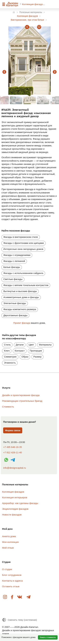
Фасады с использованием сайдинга (23, 273)
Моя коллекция (10, 542)
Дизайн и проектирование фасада (20, 395)
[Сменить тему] (19, 620)
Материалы (45, 344)
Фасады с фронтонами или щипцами (23, 243)
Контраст (20, 350)
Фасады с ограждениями (16, 255)
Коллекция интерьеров (14, 497)
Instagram (5, 597)
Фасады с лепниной (14, 261)
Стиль (7, 344)
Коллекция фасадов (33, 4)
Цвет (31, 344)
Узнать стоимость (48, 637)
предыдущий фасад (4, 72)
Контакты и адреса (12, 580)
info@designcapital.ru (14, 467)
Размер (37, 356)
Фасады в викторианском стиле (20, 237)
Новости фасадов (12, 514)
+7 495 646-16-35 (12, 447)
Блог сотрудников (11, 575)
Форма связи (12, 430)
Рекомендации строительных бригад (22, 401)
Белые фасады (11, 267)
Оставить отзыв (10, 586)
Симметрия (10, 356)
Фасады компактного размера (19, 309)
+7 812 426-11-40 (12, 452)
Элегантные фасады (14, 303)
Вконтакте (20, 597)
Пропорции (36, 350)
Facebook (12, 597)
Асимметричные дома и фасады (21, 297)
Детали (20, 344)
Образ (25, 356)
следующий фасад (55, 72)
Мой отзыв (8, 547)
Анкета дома (9, 536)
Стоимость (8, 406)
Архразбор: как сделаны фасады (20, 503)
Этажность (10, 362)
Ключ (7, 350)
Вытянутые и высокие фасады (20, 291)
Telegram (28, 597)
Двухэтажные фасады (15, 315)
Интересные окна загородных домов (23, 249)
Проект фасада (21, 323)
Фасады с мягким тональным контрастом (25, 285)
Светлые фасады (12, 279)
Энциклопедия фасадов (15, 509)
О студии (7, 569)
